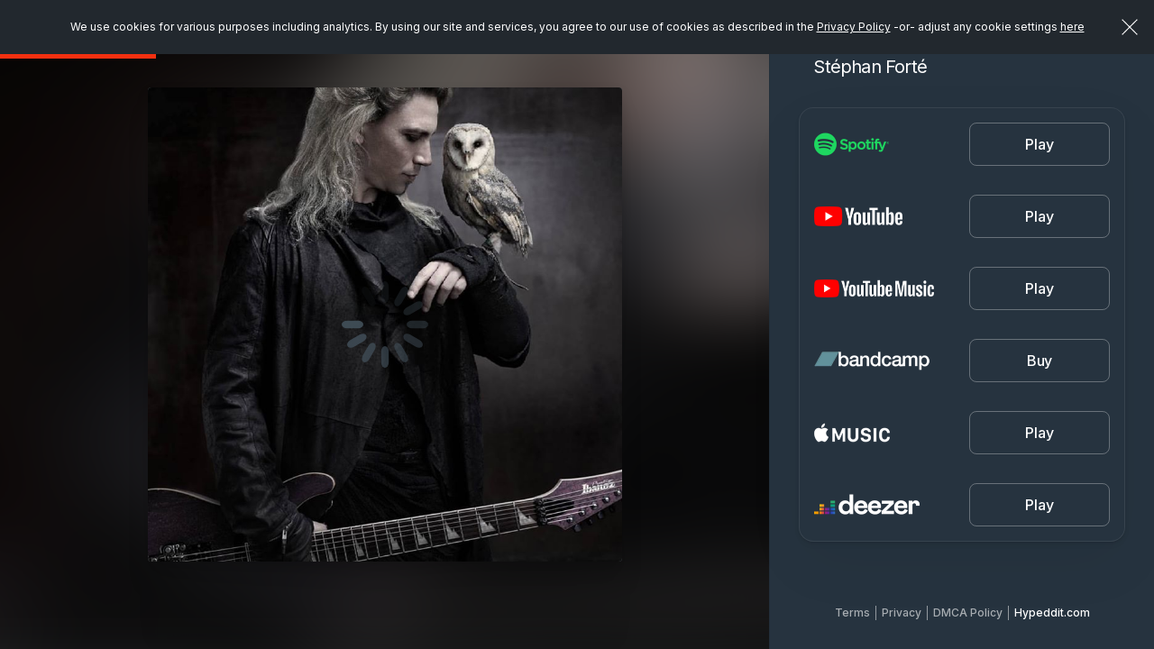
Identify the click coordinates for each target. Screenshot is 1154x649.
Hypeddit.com (1052, 612)
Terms (852, 612)
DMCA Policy (968, 612)
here (1072, 26)
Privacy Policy (854, 26)
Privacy (901, 612)
